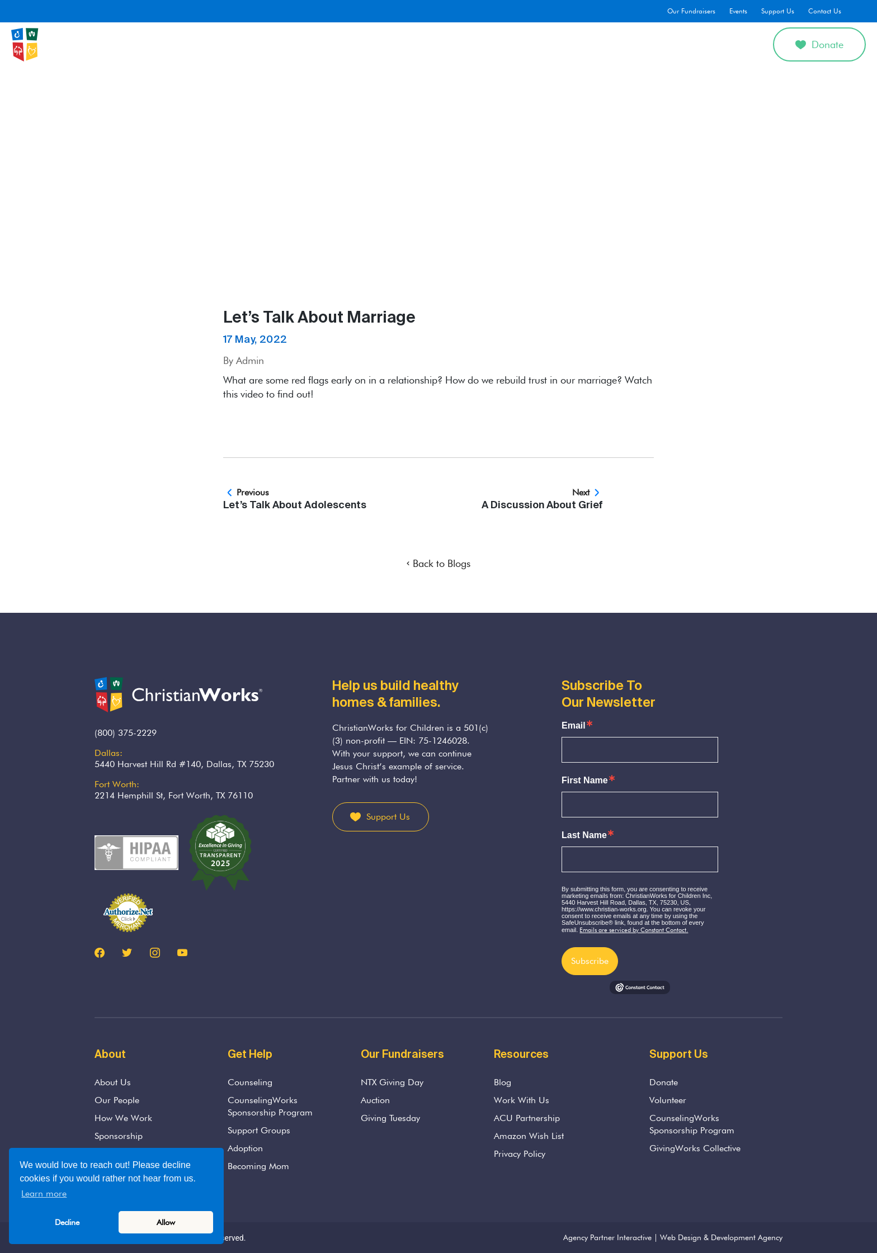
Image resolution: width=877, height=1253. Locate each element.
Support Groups (259, 1130)
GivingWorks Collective (695, 1148)
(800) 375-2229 (126, 732)
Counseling (363, 44)
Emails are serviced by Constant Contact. (633, 930)
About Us (304, 44)
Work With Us (521, 1100)
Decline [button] (67, 1222)
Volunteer (667, 1100)
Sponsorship (119, 1136)
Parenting (459, 44)
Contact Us (824, 11)
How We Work (123, 1118)
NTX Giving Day (392, 1082)
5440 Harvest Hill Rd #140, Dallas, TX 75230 (184, 764)
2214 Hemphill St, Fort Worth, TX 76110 (174, 795)
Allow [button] (166, 1222)
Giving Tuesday (390, 1118)
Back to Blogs (438, 563)
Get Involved (621, 44)
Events (738, 11)
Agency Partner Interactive (607, 1237)
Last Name (584, 835)
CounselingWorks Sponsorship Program (270, 1106)
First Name (585, 780)
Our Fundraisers (691, 11)
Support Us (777, 11)
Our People (117, 1100)
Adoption (513, 44)
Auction (375, 1100)
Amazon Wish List (529, 1136)
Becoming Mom (258, 1166)
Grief (413, 44)
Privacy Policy (519, 1153)
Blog (502, 1082)
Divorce (564, 44)
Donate (819, 44)
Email (574, 725)
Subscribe (590, 961)
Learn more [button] (44, 1193)
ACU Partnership (527, 1118)
